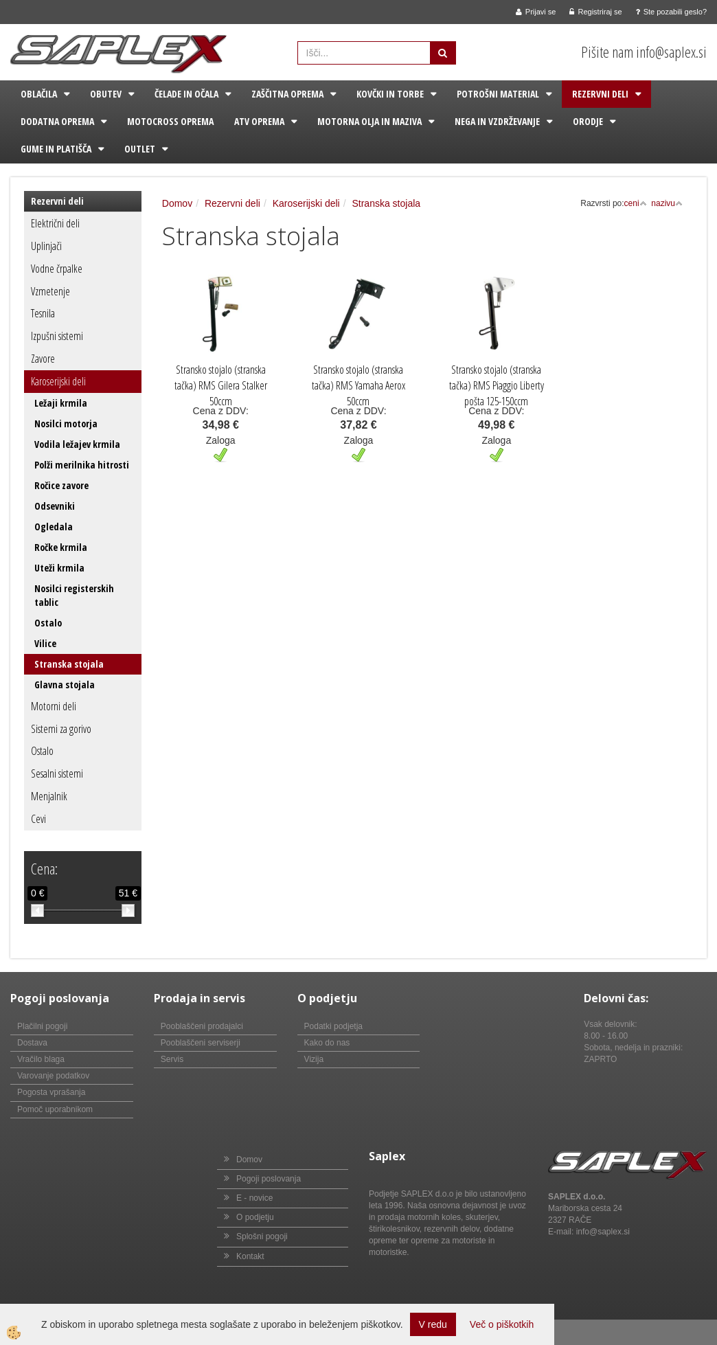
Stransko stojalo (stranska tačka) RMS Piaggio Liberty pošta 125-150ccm (496, 385)
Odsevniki (54, 505)
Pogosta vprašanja (51, 1092)
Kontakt (250, 1256)
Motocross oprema (170, 121)
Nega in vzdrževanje (497, 121)
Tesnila (43, 313)
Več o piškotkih (502, 1324)
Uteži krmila (59, 567)
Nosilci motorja (66, 423)
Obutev (106, 93)
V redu (433, 1324)
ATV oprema (259, 121)
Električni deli (55, 223)
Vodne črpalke (56, 268)
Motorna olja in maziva (369, 121)
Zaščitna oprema (287, 93)
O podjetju (255, 1217)
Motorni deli (53, 706)
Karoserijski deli (58, 381)
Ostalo (48, 622)
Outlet (139, 148)
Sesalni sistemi (57, 773)
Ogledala (53, 526)
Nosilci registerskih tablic (74, 595)
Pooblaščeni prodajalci (202, 1026)
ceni (635, 203)
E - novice (254, 1198)
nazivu (667, 203)
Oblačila (39, 93)
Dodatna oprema (57, 121)
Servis (172, 1059)
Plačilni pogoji (42, 1026)
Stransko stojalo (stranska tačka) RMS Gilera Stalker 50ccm (220, 385)
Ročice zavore (61, 485)
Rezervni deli (600, 93)
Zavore (43, 358)
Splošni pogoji (262, 1236)
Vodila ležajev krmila (77, 444)
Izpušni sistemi (57, 335)
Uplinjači (46, 245)
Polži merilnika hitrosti (81, 464)
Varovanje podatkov (53, 1076)
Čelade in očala (186, 93)
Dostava (32, 1043)
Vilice (45, 643)
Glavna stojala (64, 684)
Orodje (588, 121)
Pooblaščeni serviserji (200, 1043)
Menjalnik (49, 796)
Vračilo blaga (41, 1059)
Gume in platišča (56, 148)
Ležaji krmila (60, 402)
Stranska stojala (69, 663)
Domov (177, 203)
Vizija (313, 1059)
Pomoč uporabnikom (55, 1109)
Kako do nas (327, 1043)
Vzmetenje (50, 291)
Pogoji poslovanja (268, 1179)
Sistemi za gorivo (61, 728)
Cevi (38, 818)
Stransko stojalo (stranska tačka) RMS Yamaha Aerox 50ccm (358, 385)
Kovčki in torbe (390, 93)
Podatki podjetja (333, 1026)
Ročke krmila (60, 547)
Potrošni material (498, 93)
